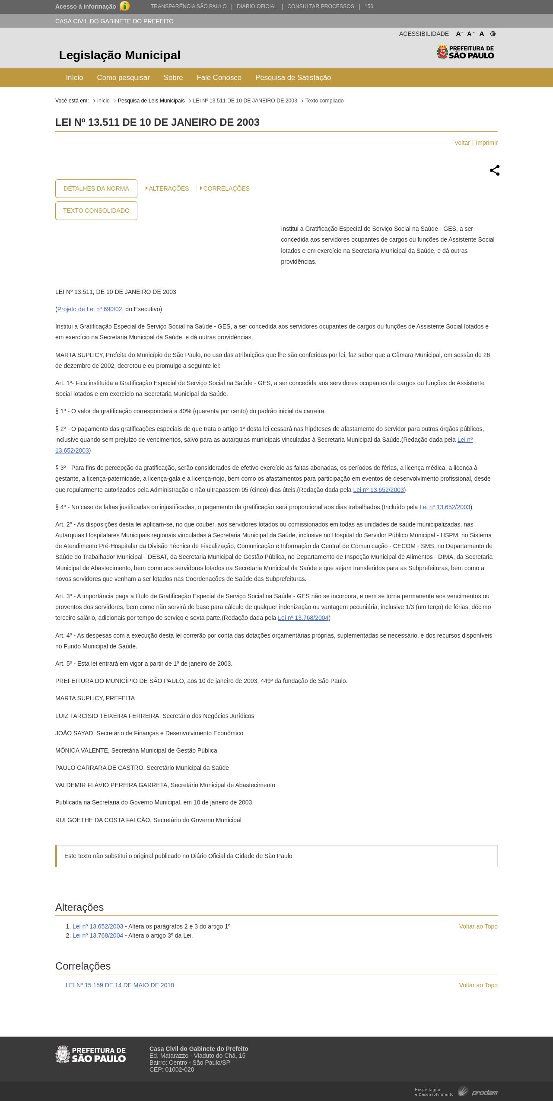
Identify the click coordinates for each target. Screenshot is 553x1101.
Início (74, 77)
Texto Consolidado (96, 210)
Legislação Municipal (120, 55)
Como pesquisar (123, 77)
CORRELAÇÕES (226, 188)
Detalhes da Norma (96, 188)
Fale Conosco (219, 77)
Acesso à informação (85, 6)
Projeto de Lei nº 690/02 (89, 309)
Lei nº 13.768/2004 (303, 617)
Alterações (169, 188)
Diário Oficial (257, 6)
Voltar (462, 142)
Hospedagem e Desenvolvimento (456, 1090)
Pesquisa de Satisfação (293, 77)
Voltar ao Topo (478, 926)
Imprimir (487, 142)
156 (369, 6)
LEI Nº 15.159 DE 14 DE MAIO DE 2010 (120, 985)
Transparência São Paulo (189, 6)
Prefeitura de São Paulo (465, 56)
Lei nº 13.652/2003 (378, 489)
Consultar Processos (320, 6)
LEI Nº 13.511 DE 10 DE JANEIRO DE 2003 (245, 101)
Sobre (173, 77)
